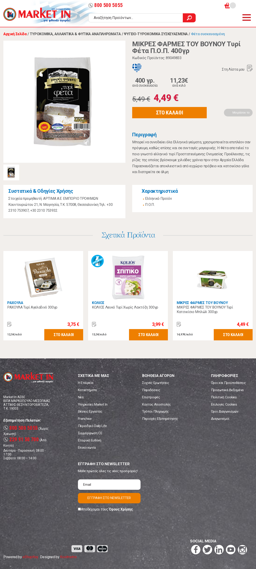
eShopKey (30, 557)
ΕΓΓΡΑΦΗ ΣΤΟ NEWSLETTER (109, 498)
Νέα (81, 397)
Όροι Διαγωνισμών (224, 411)
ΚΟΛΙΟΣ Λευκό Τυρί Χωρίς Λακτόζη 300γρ (125, 307)
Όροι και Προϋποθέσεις (228, 383)
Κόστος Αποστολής (156, 404)
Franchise (85, 419)
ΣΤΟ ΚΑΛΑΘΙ (169, 112)
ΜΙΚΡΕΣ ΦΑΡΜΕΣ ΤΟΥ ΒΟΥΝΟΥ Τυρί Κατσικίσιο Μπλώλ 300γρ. (205, 309)
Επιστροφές (151, 397)
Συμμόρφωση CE (90, 433)
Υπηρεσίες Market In (93, 404)
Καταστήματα (87, 390)
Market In (36, 15)
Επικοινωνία (87, 448)
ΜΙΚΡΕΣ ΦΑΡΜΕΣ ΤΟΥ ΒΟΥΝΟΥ (202, 303)
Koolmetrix (68, 557)
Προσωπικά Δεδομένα (227, 390)
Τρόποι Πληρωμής (155, 411)
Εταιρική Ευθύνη (89, 440)
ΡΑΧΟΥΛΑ (15, 303)
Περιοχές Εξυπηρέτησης (160, 419)
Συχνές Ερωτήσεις (155, 383)
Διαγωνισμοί (220, 419)
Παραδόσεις (151, 390)
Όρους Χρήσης (121, 509)
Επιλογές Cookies (224, 404)
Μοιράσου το (241, 112)
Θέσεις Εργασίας (90, 411)
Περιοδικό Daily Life (92, 426)
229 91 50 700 (21, 440)
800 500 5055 (105, 5)
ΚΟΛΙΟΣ (98, 303)
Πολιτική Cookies (224, 397)
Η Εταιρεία (85, 383)
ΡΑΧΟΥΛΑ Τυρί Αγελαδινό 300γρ (32, 307)
